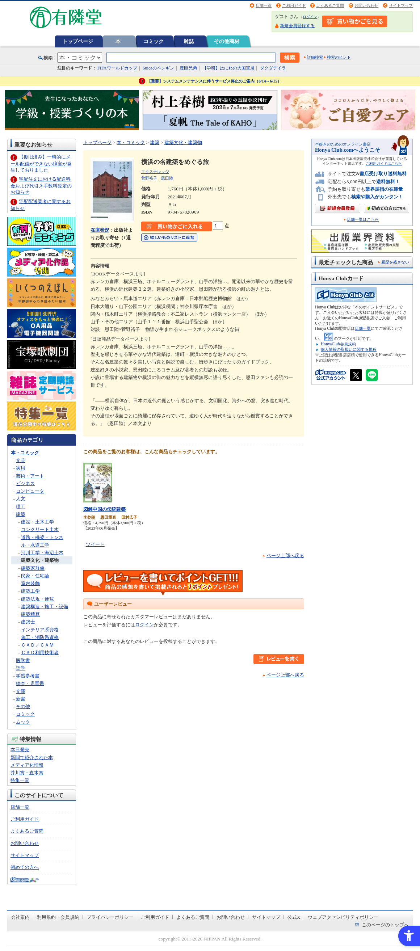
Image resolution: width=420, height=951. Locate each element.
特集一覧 (19, 780)
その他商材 (226, 41)
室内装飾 (30, 583)
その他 (23, 706)
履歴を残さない (395, 262)
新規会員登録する (297, 25)
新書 (20, 699)
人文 (20, 498)
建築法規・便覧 (37, 599)
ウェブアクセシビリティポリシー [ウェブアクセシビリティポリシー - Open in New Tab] (343, 917)
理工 (20, 506)
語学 (20, 668)
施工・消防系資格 (40, 637)
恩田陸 (167, 178)
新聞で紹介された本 (31, 757)
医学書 (23, 660)
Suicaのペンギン (158, 68)
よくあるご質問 (330, 5)
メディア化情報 (26, 765)
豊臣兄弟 (188, 68)
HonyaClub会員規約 (338, 344)
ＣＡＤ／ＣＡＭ (37, 645)
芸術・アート (30, 476)
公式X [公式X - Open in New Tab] (294, 917)
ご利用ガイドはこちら (384, 163)
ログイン (310, 17)
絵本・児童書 (30, 683)
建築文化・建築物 (40, 560)
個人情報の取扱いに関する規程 (349, 349)
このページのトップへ (385, 924)
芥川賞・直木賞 (26, 772)
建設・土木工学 (37, 522)
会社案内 (20, 917)
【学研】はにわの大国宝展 (228, 68)
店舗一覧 (264, 5)
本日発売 (19, 749)
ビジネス (25, 483)
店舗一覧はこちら (363, 220)
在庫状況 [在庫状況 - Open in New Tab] (100, 230)
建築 (20, 514)
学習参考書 (27, 675)
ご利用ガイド (294, 5)
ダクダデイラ (273, 68)
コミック (153, 41)
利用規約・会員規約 (58, 917)
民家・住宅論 (35, 575)
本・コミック (25, 452)
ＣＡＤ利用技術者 (40, 652)
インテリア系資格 (40, 629)
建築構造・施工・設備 (44, 606)
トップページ (78, 41)
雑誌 (189, 41)
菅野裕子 (149, 178)
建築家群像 (33, 568)
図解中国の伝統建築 (104, 509)
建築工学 (30, 591)
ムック (23, 722)
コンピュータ (30, 491)
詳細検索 (315, 57)
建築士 (28, 621)
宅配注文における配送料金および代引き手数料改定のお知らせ (41, 185)
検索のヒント (339, 57)
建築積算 (30, 614)
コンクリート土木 (40, 529)
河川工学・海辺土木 (42, 552)
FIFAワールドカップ (117, 68)
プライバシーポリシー (110, 917)
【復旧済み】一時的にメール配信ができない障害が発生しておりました (41, 163)
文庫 (20, 691)
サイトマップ (401, 5)
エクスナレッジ (155, 171)
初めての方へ (24, 867)
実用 (20, 468)
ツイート (95, 544)
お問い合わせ (366, 5)
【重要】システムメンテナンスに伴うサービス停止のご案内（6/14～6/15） (214, 81)
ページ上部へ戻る (285, 555)
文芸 (20, 460)
